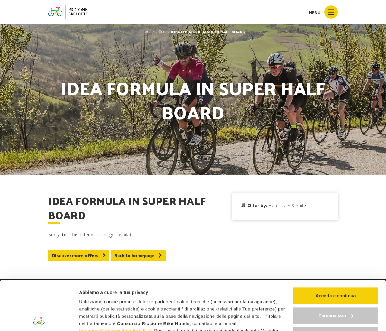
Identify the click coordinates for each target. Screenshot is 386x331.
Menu (323, 12)
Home (146, 31)
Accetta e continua (335, 246)
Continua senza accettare (335, 285)
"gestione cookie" (221, 303)
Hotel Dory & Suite (287, 205)
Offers (161, 31)
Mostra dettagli (95, 319)
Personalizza (335, 266)
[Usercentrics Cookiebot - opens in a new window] (39, 319)
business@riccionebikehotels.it (115, 281)
